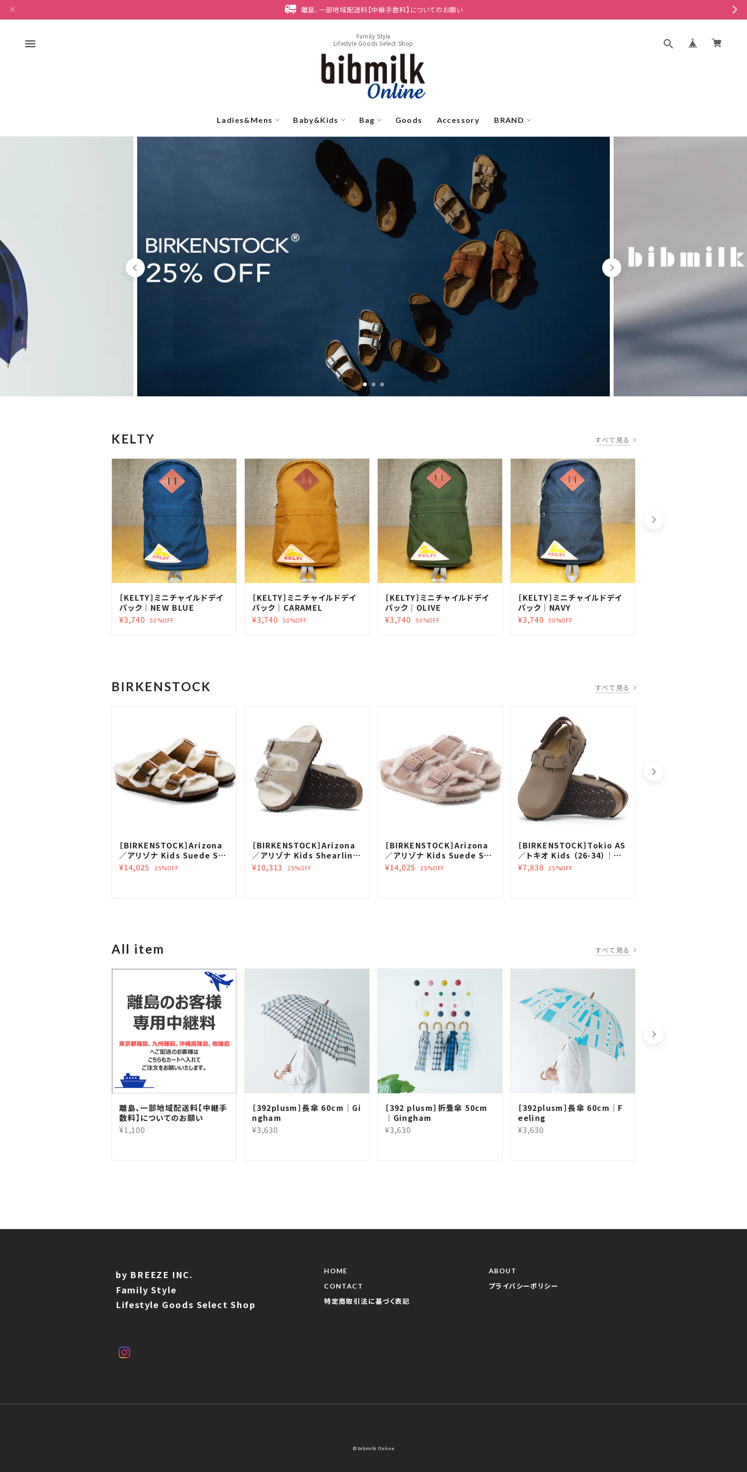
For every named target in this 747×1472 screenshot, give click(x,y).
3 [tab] (382, 384)
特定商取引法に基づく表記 (367, 1303)
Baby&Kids (316, 119)
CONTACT (343, 1287)
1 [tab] (365, 384)
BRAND (509, 119)
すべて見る (613, 439)
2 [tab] (373, 384)
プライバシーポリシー (523, 1287)
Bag (367, 119)
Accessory (458, 119)
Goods (409, 119)
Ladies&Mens (245, 119)
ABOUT (502, 1272)
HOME (336, 1272)
